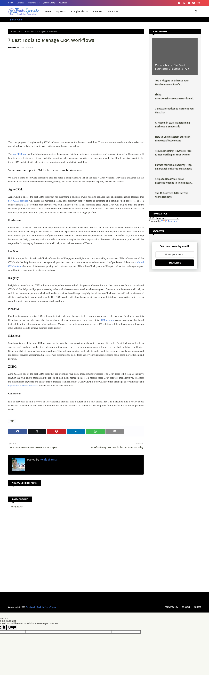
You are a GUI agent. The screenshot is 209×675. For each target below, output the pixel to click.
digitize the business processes (23, 385)
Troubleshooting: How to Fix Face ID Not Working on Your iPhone (173, 152)
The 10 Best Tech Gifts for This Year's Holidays (171, 195)
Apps (19, 31)
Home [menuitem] (48, 11)
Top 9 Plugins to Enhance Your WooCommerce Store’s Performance (172, 82)
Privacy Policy (171, 607)
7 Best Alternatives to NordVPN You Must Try (174, 110)
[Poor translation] (12, 627)
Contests (20, 3)
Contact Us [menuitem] (112, 11)
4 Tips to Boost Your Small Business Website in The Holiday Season (173, 181)
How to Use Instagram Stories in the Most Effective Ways (172, 138)
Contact (197, 607)
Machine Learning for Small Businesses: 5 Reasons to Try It (172, 67)
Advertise (63, 3)
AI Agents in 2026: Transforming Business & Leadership (172, 124)
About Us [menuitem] (97, 11)
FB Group (186, 607)
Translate (169, 221)
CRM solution (107, 320)
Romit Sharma (26, 47)
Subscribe (174, 262)
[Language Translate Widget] (164, 218)
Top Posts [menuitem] (61, 11)
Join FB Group (49, 3)
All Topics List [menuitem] (78, 11)
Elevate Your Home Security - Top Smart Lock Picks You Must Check (173, 166)
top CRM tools (20, 154)
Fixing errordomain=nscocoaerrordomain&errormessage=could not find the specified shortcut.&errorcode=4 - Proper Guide (174, 96)
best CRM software (18, 200)
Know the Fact (34, 3)
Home (10, 3)
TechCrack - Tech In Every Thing (41, 607)
